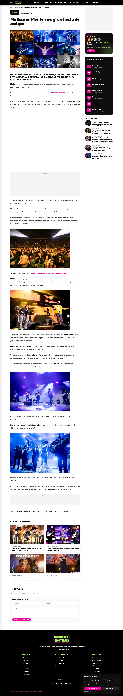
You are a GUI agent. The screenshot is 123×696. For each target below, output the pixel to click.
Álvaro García (28, 13)
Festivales (49, 2)
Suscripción (96, 671)
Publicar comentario (21, 619)
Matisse (57, 511)
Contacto (97, 668)
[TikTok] (57, 683)
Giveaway (94, 2)
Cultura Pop (61, 663)
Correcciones (97, 666)
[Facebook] (61, 683)
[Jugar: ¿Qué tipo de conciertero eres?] (99, 43)
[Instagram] (52, 683)
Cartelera (38, 2)
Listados (85, 2)
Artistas (26, 660)
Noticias (67, 2)
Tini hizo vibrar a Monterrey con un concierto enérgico (46, 273)
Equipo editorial (96, 660)
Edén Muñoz (37, 511)
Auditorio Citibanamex (58, 93)
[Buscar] (111, 2)
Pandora (65, 511)
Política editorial (97, 663)
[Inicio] (18, 2)
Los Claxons (48, 511)
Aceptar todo (93, 688)
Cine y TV (61, 658)
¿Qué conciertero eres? (61, 666)
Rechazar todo (110, 688)
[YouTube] (66, 683)
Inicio (12, 7)
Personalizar (87, 691)
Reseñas (76, 2)
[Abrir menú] (11, 2)
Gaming (61, 660)
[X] (70, 683)
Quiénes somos (96, 658)
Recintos (58, 2)
